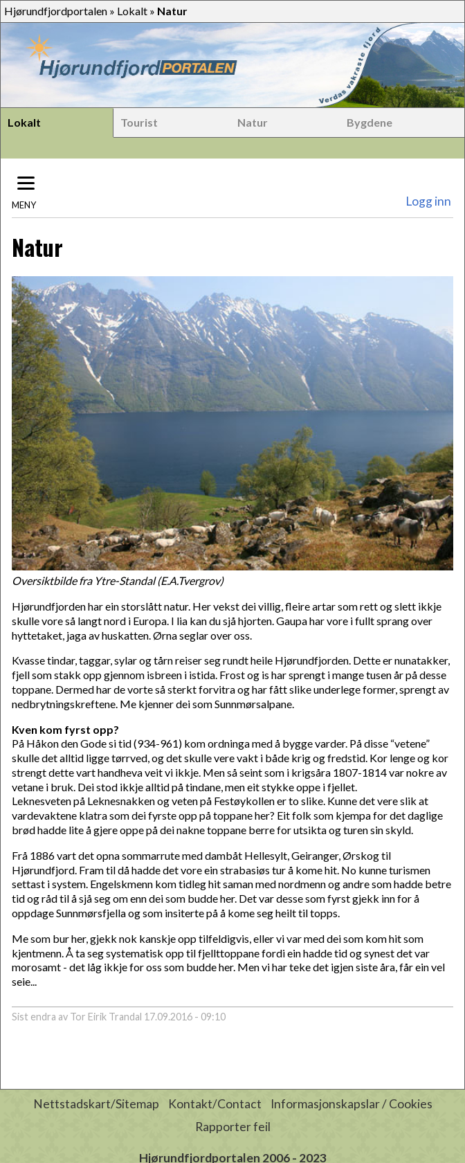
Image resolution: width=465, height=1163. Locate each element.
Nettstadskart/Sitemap (96, 1104)
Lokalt (132, 10)
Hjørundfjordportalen (55, 10)
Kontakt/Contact (215, 1104)
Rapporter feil (233, 1126)
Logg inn (428, 201)
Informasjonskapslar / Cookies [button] (351, 1104)
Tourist (139, 122)
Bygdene (369, 122)
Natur (252, 122)
